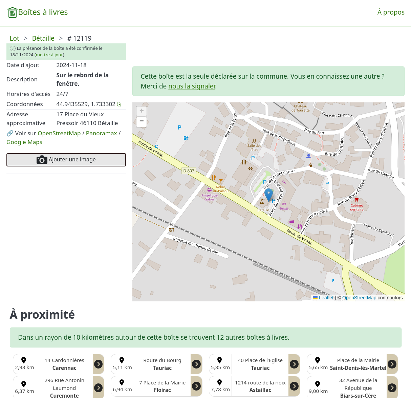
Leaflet (323, 297)
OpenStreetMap (59, 133)
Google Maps (24, 142)
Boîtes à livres (43, 12)
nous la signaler (191, 86)
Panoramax (101, 133)
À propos (391, 12)
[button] (268, 195)
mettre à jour (49, 55)
